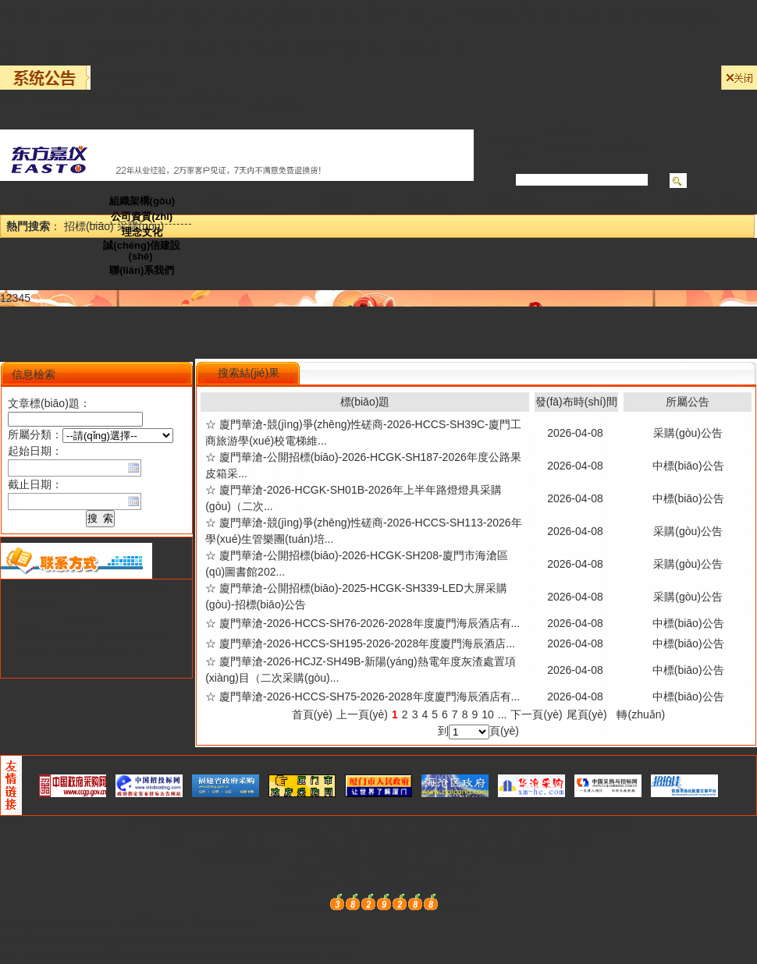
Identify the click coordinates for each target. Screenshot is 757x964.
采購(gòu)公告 (238, 201)
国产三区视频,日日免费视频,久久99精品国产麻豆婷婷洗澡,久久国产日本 (174, 955)
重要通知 (625, 146)
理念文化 (142, 232)
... (502, 714)
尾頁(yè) (587, 714)
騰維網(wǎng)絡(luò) (421, 870)
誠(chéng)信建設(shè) (141, 250)
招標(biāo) (89, 226)
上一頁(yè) (362, 714)
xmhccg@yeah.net (102, 649)
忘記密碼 (274, 106)
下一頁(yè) (536, 714)
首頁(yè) (312, 714)
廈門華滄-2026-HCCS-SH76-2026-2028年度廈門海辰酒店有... (369, 623)
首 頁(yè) (48, 201)
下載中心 (616, 201)
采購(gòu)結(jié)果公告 (570, 146)
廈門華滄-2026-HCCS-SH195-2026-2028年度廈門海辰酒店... (367, 643)
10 (488, 714)
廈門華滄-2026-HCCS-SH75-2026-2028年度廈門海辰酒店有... (369, 696)
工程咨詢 (332, 201)
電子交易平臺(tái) (709, 201)
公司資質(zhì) (141, 216)
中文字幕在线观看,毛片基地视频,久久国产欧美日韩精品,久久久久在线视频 (179, 939)
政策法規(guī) (521, 201)
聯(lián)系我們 (141, 270)
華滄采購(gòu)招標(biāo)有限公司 (242, 823)
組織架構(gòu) (142, 201)
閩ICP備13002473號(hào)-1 (414, 886)
